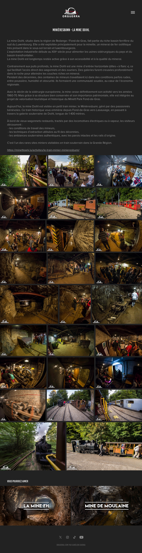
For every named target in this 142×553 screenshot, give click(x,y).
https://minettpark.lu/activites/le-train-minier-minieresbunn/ (43, 150)
